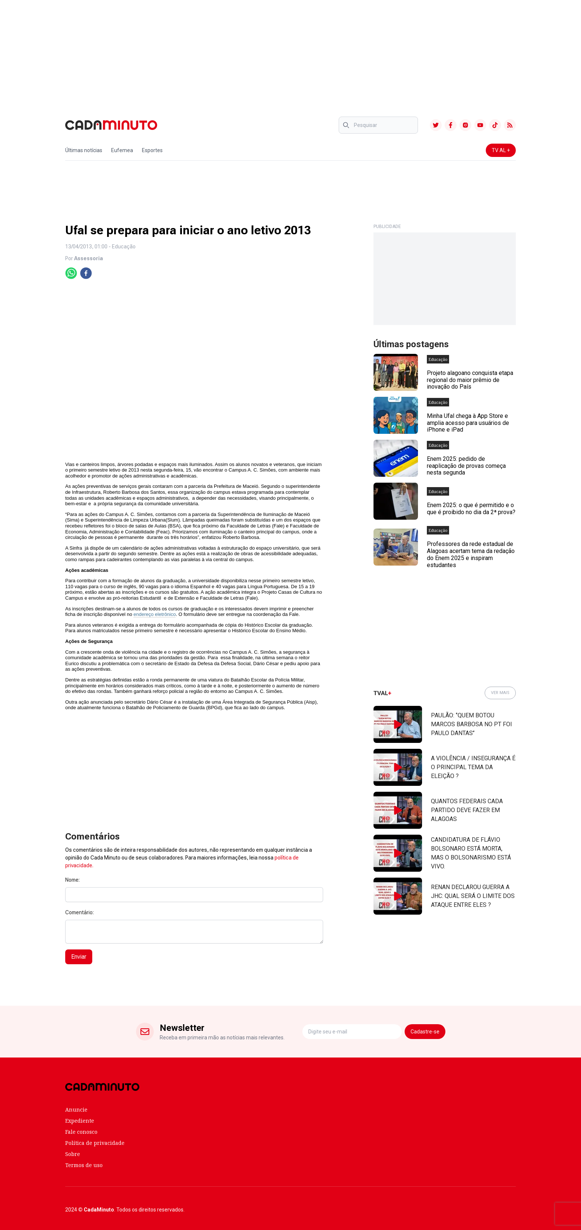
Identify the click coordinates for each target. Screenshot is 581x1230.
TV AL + (501, 150)
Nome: (72, 880)
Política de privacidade (94, 1142)
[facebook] (86, 273)
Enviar (78, 956)
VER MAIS (500, 692)
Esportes (152, 150)
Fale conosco (81, 1131)
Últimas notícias (83, 150)
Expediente (79, 1120)
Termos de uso (84, 1165)
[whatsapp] (71, 273)
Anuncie (76, 1109)
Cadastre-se (425, 1032)
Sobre (72, 1153)
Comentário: (79, 912)
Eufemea (122, 150)
